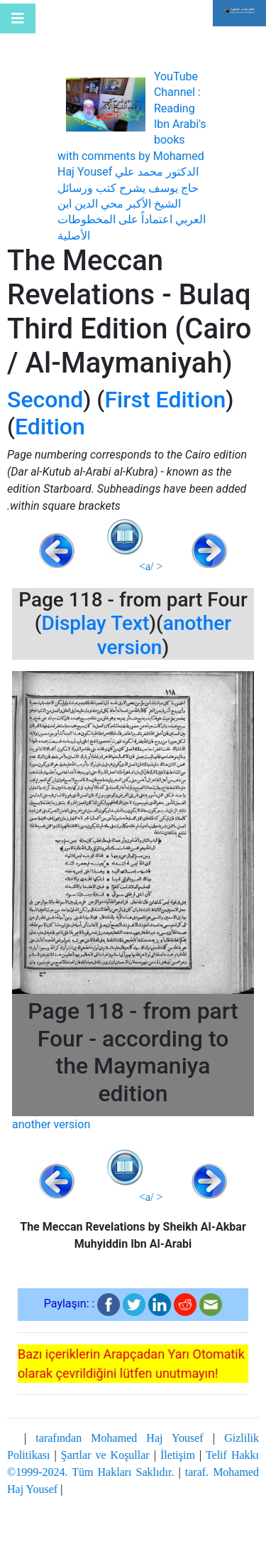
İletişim (177, 1455)
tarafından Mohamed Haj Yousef (119, 1438)
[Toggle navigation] (17, 18)
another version (51, 1124)
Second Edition (46, 413)
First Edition (165, 399)
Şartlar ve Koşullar (105, 1455)
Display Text (96, 623)
